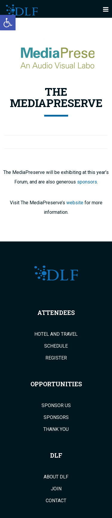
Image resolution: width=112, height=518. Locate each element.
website (74, 202)
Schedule (56, 346)
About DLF (56, 477)
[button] (8, 22)
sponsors (87, 182)
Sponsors (56, 417)
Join (56, 488)
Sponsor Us (56, 405)
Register (56, 358)
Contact (56, 500)
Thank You (56, 429)
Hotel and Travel (56, 334)
